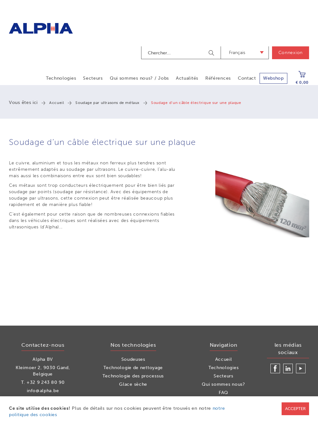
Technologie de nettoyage (133, 367)
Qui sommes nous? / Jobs (139, 78)
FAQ (223, 392)
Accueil (56, 102)
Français (237, 52)
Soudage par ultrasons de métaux (107, 102)
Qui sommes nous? (223, 384)
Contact (247, 78)
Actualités (187, 78)
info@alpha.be (43, 390)
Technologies (61, 78)
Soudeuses (133, 359)
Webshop (273, 78)
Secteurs (93, 78)
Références (218, 78)
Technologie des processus (133, 376)
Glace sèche (133, 384)
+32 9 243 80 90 (45, 382)
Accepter (295, 408)
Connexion (290, 52)
